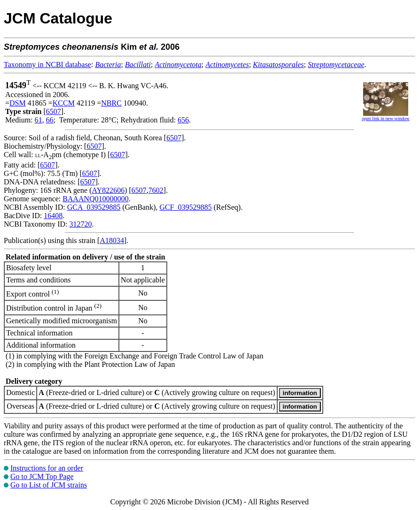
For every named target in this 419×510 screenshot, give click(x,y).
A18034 (112, 240)
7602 (155, 190)
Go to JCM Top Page (42, 476)
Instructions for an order (46, 468)
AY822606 (108, 190)
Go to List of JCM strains (48, 485)
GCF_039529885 (186, 207)
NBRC (111, 103)
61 (38, 120)
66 (50, 120)
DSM (17, 103)
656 (183, 120)
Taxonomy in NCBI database (47, 65)
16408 (53, 216)
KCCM (64, 103)
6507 (53, 111)
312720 (80, 224)
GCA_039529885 (94, 207)
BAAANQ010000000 (95, 199)
